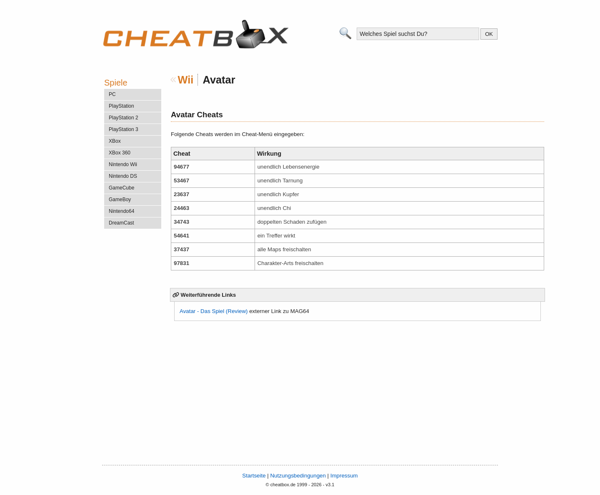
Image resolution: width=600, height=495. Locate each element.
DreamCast (121, 223)
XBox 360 (119, 153)
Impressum (344, 475)
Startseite (253, 475)
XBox (115, 141)
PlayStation (121, 106)
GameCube (121, 188)
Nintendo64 (121, 211)
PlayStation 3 (123, 129)
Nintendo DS (123, 176)
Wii (186, 80)
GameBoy (120, 199)
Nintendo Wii (123, 164)
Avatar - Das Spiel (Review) (214, 311)
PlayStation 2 (123, 118)
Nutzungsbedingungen (297, 475)
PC (112, 94)
